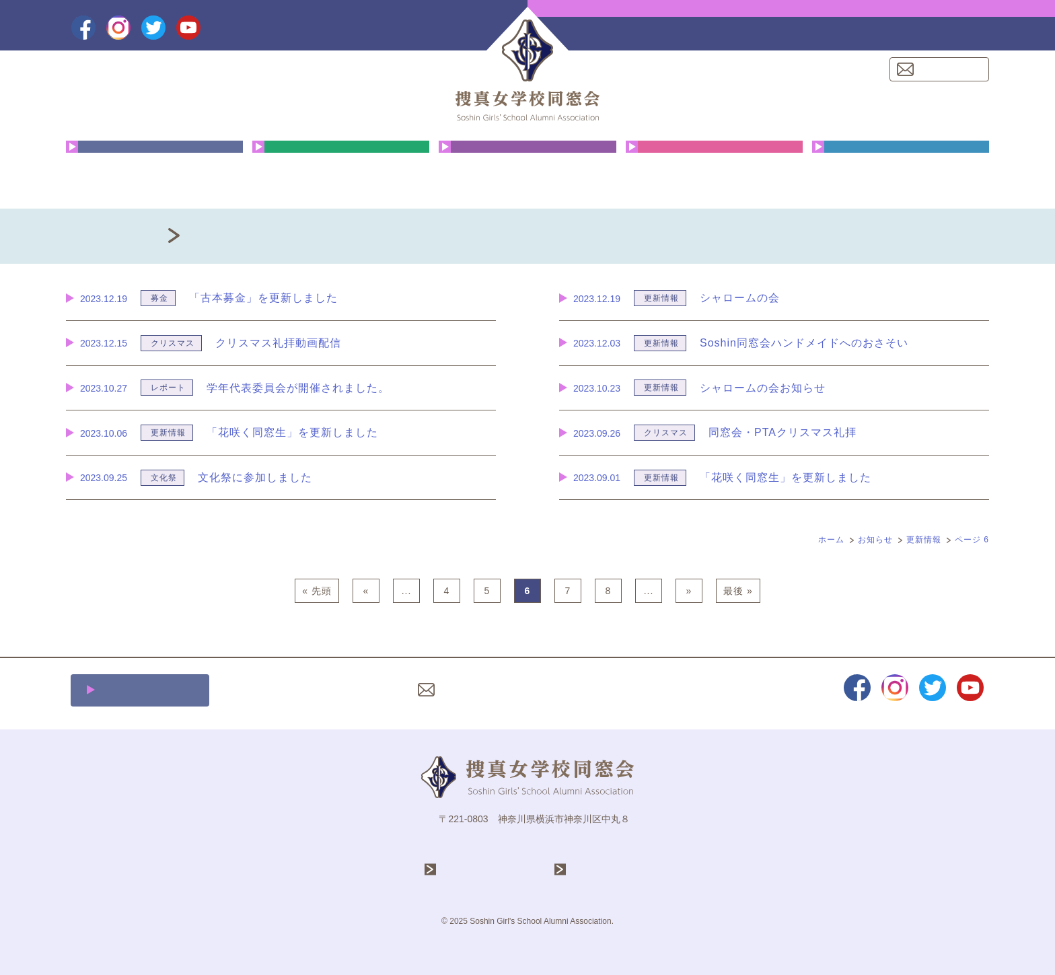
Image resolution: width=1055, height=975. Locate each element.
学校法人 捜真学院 (489, 869)
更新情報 (923, 539)
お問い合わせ (947, 69)
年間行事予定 (340, 171)
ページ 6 (972, 539)
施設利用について (147, 690)
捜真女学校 (597, 869)
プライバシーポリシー (580, 689)
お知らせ (875, 539)
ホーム (831, 539)
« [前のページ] (366, 590)
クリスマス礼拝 (714, 171)
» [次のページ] (689, 590)
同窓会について (154, 171)
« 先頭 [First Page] (317, 590)
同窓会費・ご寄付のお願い (900, 171)
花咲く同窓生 (527, 171)
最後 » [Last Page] (738, 590)
